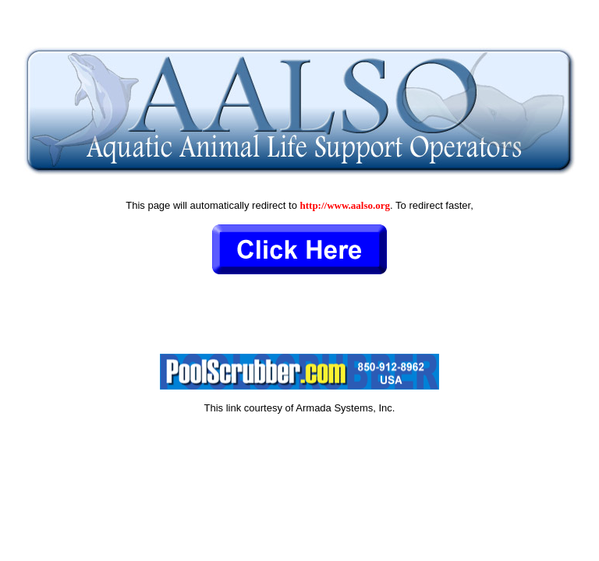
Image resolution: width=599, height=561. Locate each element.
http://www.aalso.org (345, 205)
